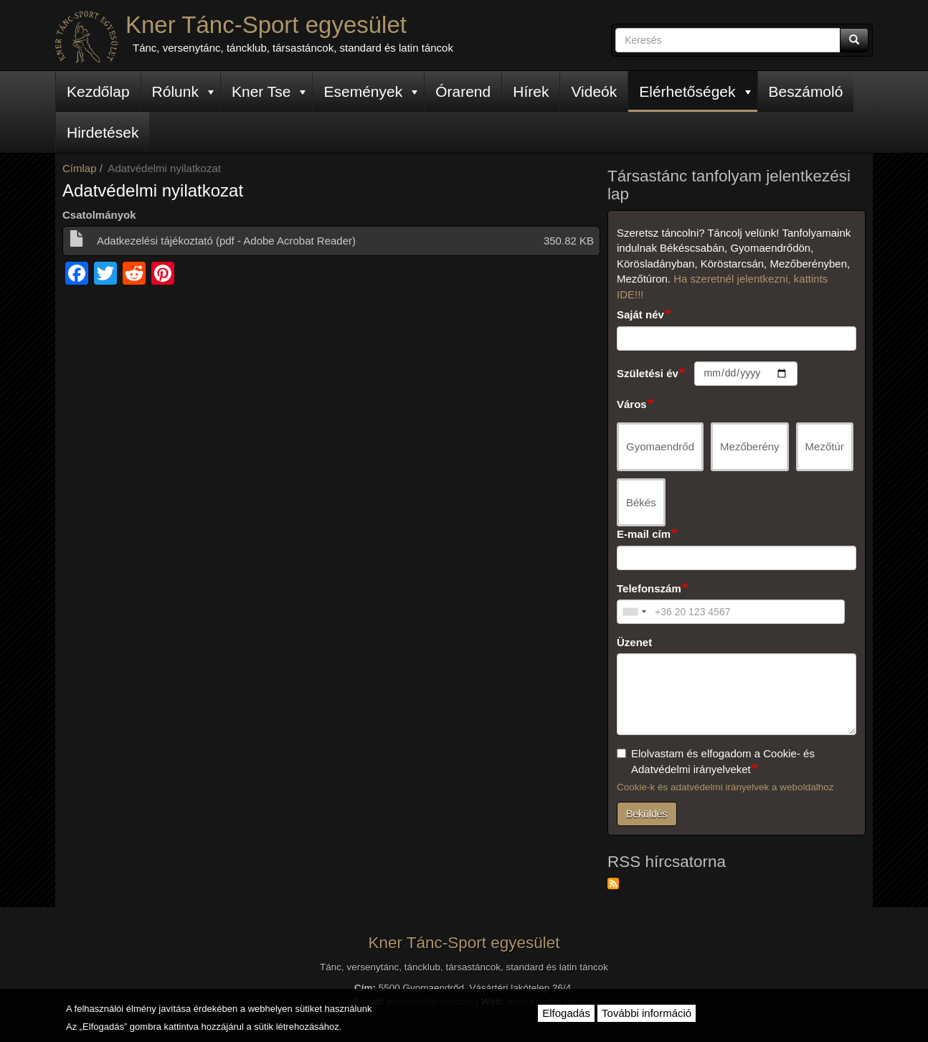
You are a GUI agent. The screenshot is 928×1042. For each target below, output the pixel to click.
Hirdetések (102, 132)
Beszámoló (806, 91)
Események (370, 91)
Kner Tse (269, 91)
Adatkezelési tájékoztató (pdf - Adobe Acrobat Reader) (226, 241)
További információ (646, 1013)
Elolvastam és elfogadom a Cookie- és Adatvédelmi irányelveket (716, 761)
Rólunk (183, 91)
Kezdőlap (98, 91)
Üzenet (634, 642)
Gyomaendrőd (660, 446)
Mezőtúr (824, 446)
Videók (594, 91)
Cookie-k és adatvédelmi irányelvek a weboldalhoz (725, 787)
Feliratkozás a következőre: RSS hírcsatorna (613, 883)
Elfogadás (566, 1013)
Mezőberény (750, 446)
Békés (641, 502)
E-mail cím (644, 534)
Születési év (647, 373)
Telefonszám (649, 588)
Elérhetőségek (694, 91)
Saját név (640, 314)
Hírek (531, 91)
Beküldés (647, 814)
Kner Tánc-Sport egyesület (266, 24)
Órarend (463, 91)
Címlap (79, 168)
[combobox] (633, 611)
